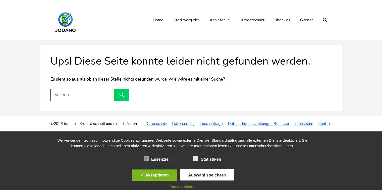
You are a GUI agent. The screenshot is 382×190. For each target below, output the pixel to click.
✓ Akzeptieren (155, 175)
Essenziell (157, 158)
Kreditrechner (252, 20)
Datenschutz (156, 123)
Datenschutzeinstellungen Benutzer (258, 123)
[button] (325, 20)
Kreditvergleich (187, 20)
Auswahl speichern (207, 175)
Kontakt (325, 123)
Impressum (303, 123)
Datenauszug (183, 123)
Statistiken (207, 158)
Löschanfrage (211, 123)
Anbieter (223, 20)
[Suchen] (121, 95)
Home (158, 20)
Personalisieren (182, 186)
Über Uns (282, 20)
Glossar (306, 20)
